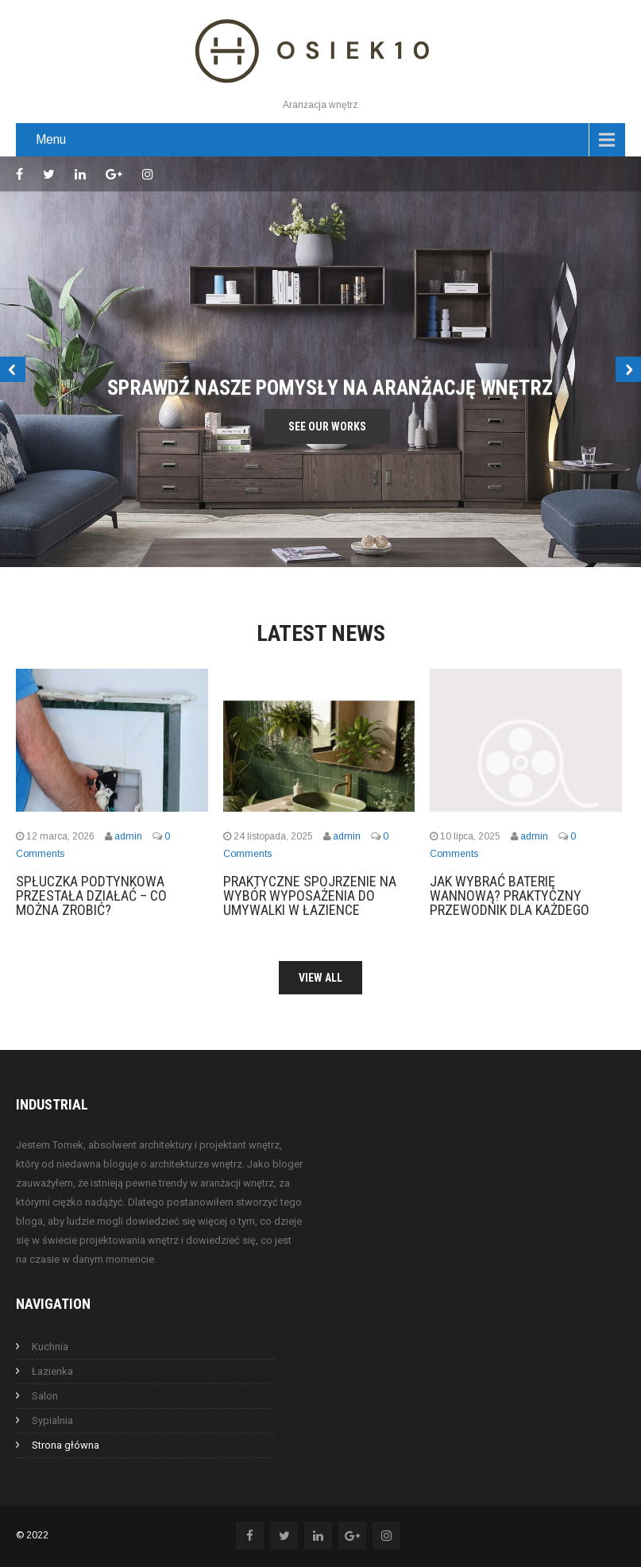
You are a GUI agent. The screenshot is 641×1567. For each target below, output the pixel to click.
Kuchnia (50, 1347)
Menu (51, 139)
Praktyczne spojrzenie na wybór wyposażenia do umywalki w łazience (309, 895)
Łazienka (52, 1371)
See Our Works (327, 426)
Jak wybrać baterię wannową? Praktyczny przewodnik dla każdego (509, 895)
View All (320, 977)
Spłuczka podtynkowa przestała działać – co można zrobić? (91, 895)
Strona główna (65, 1445)
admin (128, 836)
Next (628, 369)
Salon (45, 1396)
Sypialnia (52, 1420)
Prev (12, 369)
